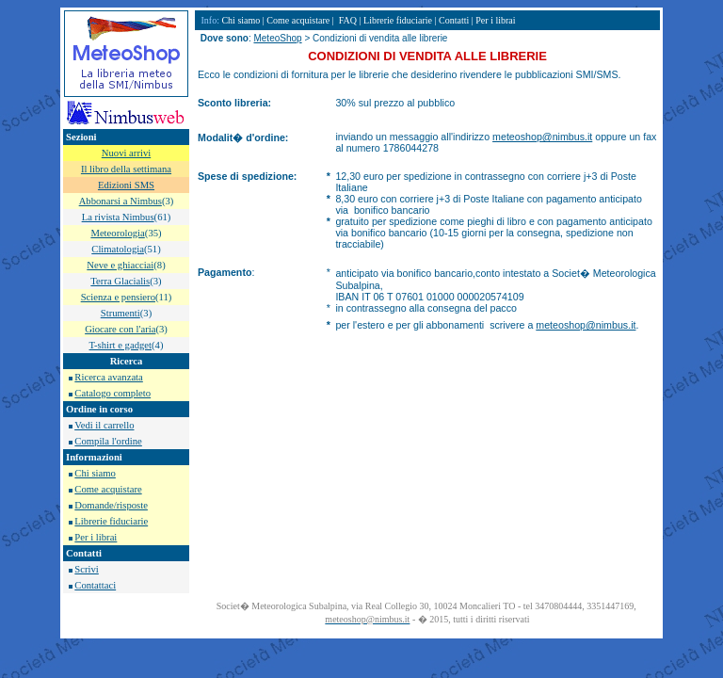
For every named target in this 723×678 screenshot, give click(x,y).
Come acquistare (107, 489)
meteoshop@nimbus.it (542, 136)
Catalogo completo (112, 393)
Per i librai (95, 537)
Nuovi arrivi (126, 153)
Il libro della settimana (126, 169)
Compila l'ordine (107, 441)
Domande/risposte (111, 505)
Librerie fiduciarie (111, 521)
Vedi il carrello (104, 425)
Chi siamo (95, 473)
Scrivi (86, 569)
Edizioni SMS (126, 185)
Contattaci (95, 585)
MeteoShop (277, 38)
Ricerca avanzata (108, 377)
